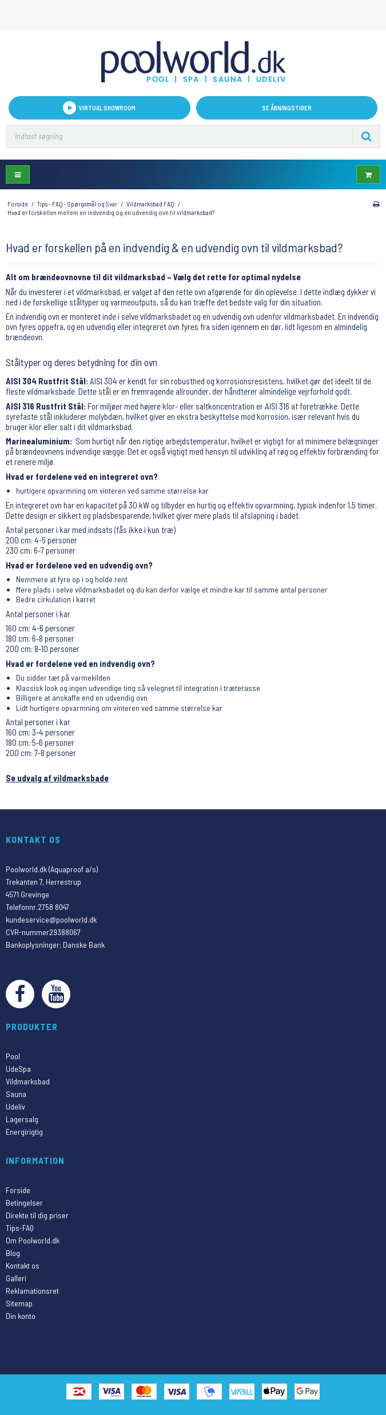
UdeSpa (18, 1069)
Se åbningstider (287, 108)
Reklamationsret (32, 1290)
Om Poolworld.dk (32, 1240)
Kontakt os (22, 1265)
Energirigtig (24, 1131)
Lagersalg (22, 1119)
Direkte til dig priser (37, 1215)
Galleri (16, 1278)
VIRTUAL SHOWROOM (99, 107)
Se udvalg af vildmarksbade (57, 778)
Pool (13, 1056)
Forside (18, 1190)
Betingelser (24, 1202)
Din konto (20, 1316)
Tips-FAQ (20, 1228)
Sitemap (19, 1303)
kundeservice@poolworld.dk (51, 919)
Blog (13, 1253)
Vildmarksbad (28, 1081)
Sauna (16, 1094)
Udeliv (15, 1106)
